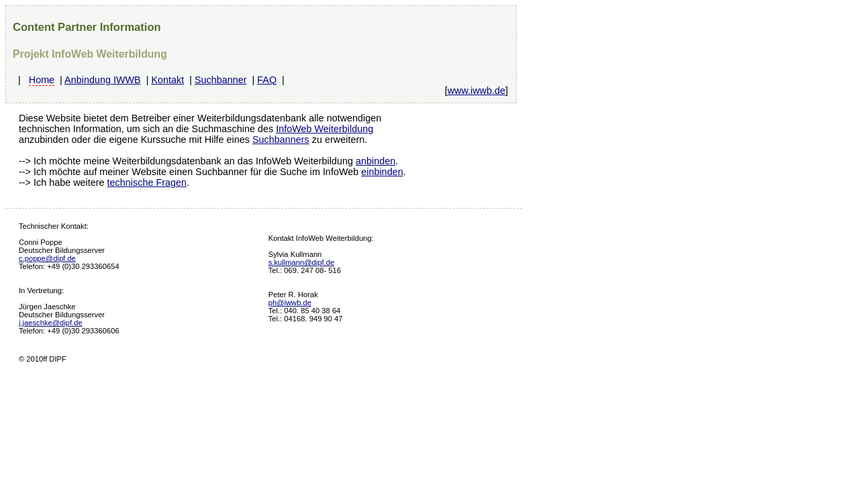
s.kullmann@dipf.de (301, 262)
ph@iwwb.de (289, 303)
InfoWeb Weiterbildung (324, 128)
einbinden (382, 171)
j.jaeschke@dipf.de (51, 323)
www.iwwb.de (476, 90)
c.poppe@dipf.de (47, 258)
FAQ (266, 79)
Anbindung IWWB (102, 79)
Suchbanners (280, 139)
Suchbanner (221, 79)
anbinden (375, 161)
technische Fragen (147, 182)
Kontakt (167, 79)
